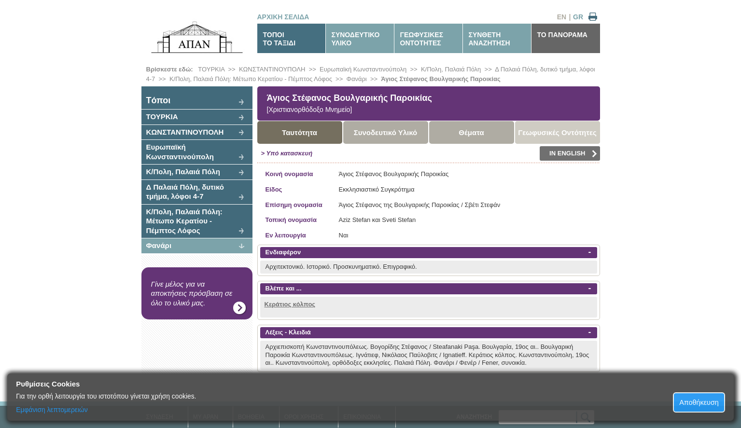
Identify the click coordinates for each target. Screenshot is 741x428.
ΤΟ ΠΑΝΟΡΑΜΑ (562, 35)
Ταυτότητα (299, 132)
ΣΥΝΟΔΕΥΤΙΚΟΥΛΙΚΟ (356, 39)
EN (561, 17)
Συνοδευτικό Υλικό (386, 132)
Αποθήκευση (699, 402)
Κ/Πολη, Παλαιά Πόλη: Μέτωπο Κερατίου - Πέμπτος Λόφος (250, 79)
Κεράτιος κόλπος (290, 304)
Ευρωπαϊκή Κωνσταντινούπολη (363, 69)
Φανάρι (357, 79)
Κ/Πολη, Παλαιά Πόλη (451, 69)
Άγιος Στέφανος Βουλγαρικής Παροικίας (440, 79)
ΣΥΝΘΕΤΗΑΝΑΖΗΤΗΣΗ (489, 39)
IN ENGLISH (573, 153)
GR (578, 17)
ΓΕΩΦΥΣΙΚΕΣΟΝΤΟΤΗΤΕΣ (422, 39)
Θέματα (471, 132)
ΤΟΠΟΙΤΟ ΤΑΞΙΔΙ (279, 39)
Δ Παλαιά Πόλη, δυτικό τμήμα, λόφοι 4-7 (185, 192)
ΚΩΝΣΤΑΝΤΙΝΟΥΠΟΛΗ (272, 69)
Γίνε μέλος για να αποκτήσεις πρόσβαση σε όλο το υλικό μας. (192, 293)
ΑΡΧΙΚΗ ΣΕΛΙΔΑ (283, 17)
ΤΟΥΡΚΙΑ (211, 69)
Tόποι (158, 100)
